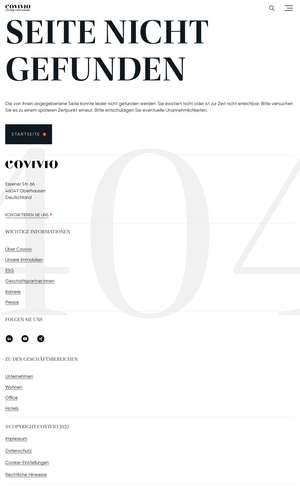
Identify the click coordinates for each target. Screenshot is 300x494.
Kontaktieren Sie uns (27, 214)
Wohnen (13, 387)
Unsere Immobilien (24, 259)
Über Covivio (18, 249)
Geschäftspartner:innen (29, 281)
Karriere (13, 291)
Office (11, 397)
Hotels (12, 408)
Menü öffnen (289, 8)
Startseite (26, 134)
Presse (12, 302)
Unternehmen (19, 376)
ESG (9, 270)
